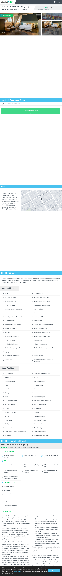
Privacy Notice (17, 571)
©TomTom (59, 210)
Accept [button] (54, 570)
